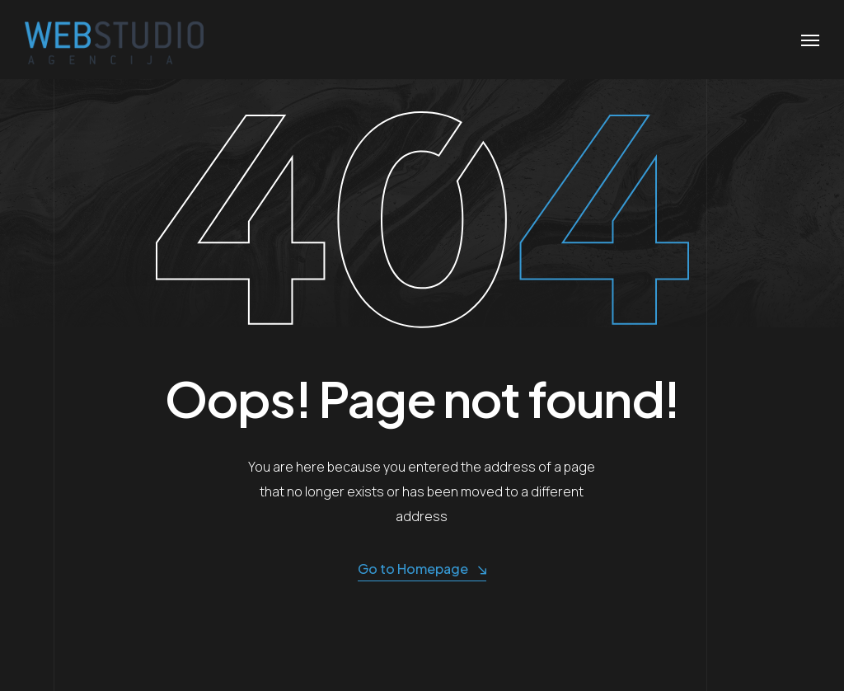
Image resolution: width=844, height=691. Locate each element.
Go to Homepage (422, 569)
